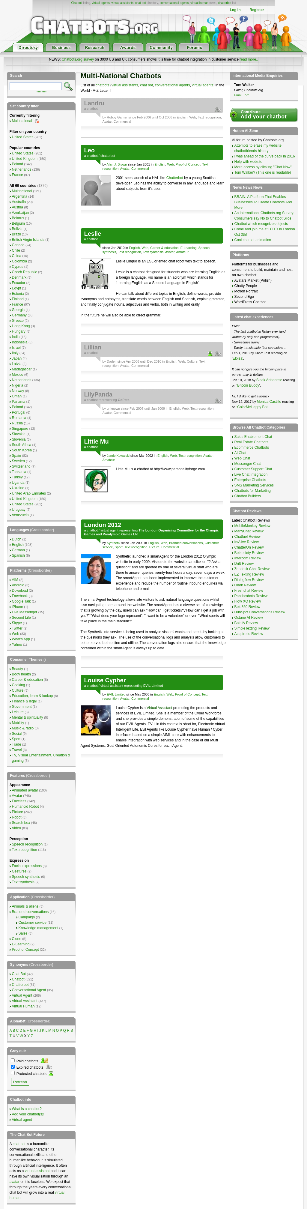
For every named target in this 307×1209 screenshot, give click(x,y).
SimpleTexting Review (252, 628)
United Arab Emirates (29, 493)
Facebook (20, 596)
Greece (18, 321)
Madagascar (22, 369)
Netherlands (21, 169)
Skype (17, 623)
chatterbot (224, 2)
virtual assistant (111, 685)
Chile (16, 250)
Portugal (18, 412)
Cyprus (17, 267)
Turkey (17, 477)
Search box (21, 823)
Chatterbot (174, 178)
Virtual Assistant (159, 708)
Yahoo (17, 644)
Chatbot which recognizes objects (261, 224)
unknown (113, 408)
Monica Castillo (269, 402)
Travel (17, 750)
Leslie (92, 233)
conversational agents (174, 2)
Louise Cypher (105, 680)
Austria (17, 207)
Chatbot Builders (247, 496)
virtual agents (100, 2)
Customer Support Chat (253, 469)
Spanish (18, 555)
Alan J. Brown (117, 164)
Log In (235, 10)
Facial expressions (27, 866)
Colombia (19, 261)
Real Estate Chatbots (251, 442)
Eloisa (238, 358)
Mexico (17, 375)
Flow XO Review (247, 601)
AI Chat (240, 453)
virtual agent (109, 530)
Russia (17, 423)
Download (20, 590)
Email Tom (241, 95)
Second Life (21, 617)
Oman (17, 396)
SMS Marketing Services (254, 485)
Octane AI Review (248, 617)
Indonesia (20, 342)
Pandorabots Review (251, 596)
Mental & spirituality (27, 717)
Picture (154, 547)
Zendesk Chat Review (252, 569)
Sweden (18, 461)
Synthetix (113, 543)
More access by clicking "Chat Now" (263, 167)
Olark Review (245, 585)
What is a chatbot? (27, 1109)
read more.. (249, 59)
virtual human (199, 2)
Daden (111, 361)
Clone (16, 939)
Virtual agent (22, 1120)
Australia (19, 202)
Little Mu (96, 441)
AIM (15, 580)
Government (22, 707)
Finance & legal (24, 701)
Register (256, 10)
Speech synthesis (26, 877)
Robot (17, 817)
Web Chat (242, 458)
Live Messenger (24, 612)
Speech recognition (27, 844)
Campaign (27, 917)
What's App (21, 639)
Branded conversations (186, 543)
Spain (16, 455)
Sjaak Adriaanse (269, 380)
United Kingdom (24, 159)
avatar (14, 1182)
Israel (16, 348)
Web (192, 117)
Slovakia (18, 434)
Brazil (16, 234)
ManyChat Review (249, 531)
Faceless (19, 801)
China (16, 256)
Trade (16, 744)
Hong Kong (21, 326)
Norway (18, 391)
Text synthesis (153, 252)
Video (16, 828)
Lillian (93, 347)
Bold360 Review (247, 607)
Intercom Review (247, 558)
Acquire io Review (248, 634)
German (18, 550)
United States (23, 137)
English (182, 117)
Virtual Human (23, 1006)
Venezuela (20, 515)
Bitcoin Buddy (248, 385)
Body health (21, 674)
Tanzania (19, 472)
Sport (118, 547)
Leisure (18, 712)
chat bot (140, 2)
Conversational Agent (29, 990)
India (16, 337)
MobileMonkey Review (252, 526)
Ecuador (18, 283)
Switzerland (21, 466)
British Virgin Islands (28, 240)
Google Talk (21, 601)
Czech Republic (24, 272)
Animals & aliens (25, 906)
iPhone (17, 607)
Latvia (17, 364)
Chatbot (76, 2)
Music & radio (23, 728)
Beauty (17, 669)
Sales (23, 933)
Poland (17, 164)
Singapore (20, 428)
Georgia (18, 310)
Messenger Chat (247, 464)
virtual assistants (122, 2)
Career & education (164, 248)
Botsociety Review (249, 553)
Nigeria (17, 385)
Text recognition (209, 117)
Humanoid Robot (25, 806)
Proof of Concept (188, 164)
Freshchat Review (248, 590)
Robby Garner (117, 117)
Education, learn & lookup (32, 696)
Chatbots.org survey (78, 59)
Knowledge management (38, 928)
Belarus (18, 218)
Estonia (18, 294)
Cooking (18, 685)
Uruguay (18, 509)
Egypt (16, 288)
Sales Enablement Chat (253, 437)
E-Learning (188, 248)
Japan (17, 358)
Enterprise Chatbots (250, 480)
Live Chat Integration (251, 474)
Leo (89, 150)
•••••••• (42, 91)
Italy (15, 353)
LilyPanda (98, 394)
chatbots (102, 85)
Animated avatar (25, 790)
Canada (18, 245)
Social (17, 734)
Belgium (18, 223)
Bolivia (17, 229)
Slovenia (19, 439)
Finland (18, 299)
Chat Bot (19, 974)
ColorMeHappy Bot (252, 407)
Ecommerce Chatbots (251, 447)
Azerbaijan (20, 213)
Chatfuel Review (247, 536)
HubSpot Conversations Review (259, 612)
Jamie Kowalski (118, 455)
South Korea (22, 450)
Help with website (248, 162)
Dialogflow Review (249, 580)
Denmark (19, 277)
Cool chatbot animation (252, 240)
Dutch (16, 539)
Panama (18, 402)
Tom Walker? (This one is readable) (262, 172)
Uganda (18, 482)
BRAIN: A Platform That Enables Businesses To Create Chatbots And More (263, 202)
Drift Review (244, 563)
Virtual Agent (22, 995)
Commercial (122, 121)
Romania (19, 418)
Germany (19, 315)
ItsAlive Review (246, 542)
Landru (94, 103)
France (17, 175)
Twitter (17, 628)
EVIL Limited (116, 694)
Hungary (18, 331)
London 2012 (102, 525)
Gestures (19, 871)
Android (18, 585)
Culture (192, 361)
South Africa (21, 445)
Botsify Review (246, 623)
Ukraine (18, 488)
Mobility (18, 723)
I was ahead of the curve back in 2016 (264, 156)
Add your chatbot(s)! (28, 1114)
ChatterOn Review (249, 547)
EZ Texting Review (249, 574)
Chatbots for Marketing (252, 491)
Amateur (182, 252)
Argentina (19, 196)
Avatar (107, 121)
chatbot (92, 108)
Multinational (22, 121)
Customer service (32, 922)
